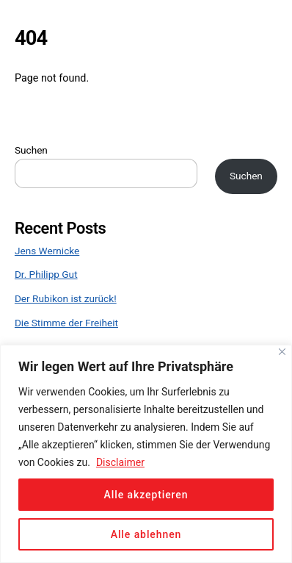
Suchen (31, 150)
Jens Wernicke (47, 251)
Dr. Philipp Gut (46, 274)
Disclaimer (120, 462)
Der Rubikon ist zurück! (66, 298)
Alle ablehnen (146, 534)
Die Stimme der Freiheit (66, 323)
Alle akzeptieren (146, 495)
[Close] (282, 351)
